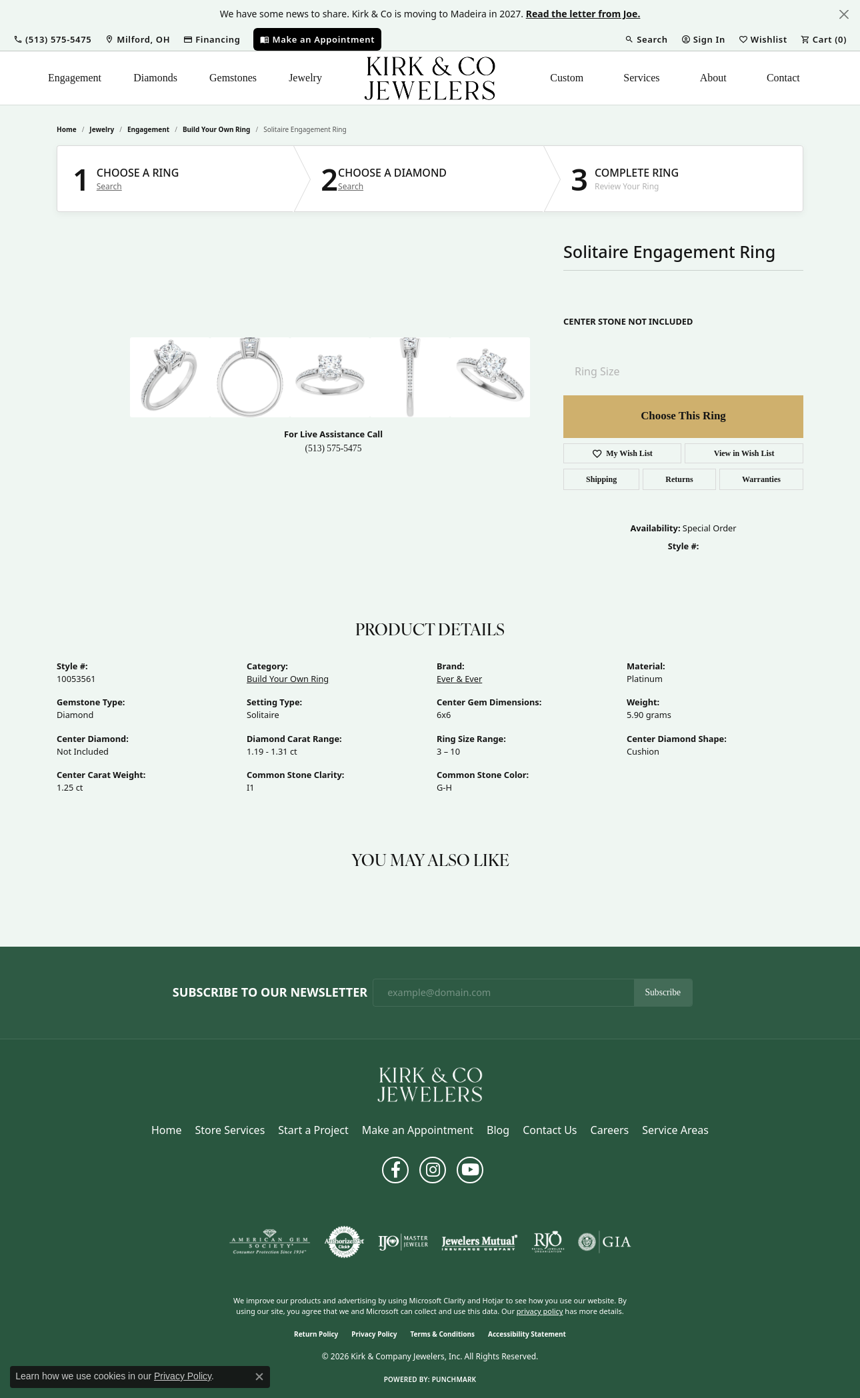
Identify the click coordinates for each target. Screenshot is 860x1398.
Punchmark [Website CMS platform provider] (454, 1379)
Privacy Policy (374, 1334)
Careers (610, 1130)
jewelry (101, 129)
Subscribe (663, 992)
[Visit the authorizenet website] (344, 1242)
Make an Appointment (417, 1130)
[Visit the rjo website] (548, 1242)
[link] (137, 39)
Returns (679, 479)
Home (67, 129)
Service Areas (675, 1130)
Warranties (761, 479)
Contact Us (550, 1130)
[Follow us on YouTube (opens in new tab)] (470, 1170)
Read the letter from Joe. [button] (583, 13)
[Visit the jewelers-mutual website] (479, 1242)
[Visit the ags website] (270, 1242)
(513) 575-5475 (333, 448)
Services (641, 77)
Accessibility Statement (527, 1334)
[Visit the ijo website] (403, 1242)
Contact (783, 77)
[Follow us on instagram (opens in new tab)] (432, 1170)
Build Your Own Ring (217, 129)
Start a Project (313, 1130)
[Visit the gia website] (604, 1242)
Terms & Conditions (442, 1334)
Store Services (230, 1130)
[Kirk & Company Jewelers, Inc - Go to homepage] (430, 1083)
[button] (52, 39)
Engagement (74, 77)
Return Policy (316, 1334)
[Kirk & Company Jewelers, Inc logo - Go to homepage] (430, 78)
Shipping (601, 479)
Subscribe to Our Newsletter (270, 992)
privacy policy (540, 1311)
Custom (566, 77)
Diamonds (155, 77)
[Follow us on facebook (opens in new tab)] (395, 1170)
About (713, 77)
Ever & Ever (459, 679)
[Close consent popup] (259, 1377)
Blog (498, 1130)
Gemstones (233, 77)
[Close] (843, 14)
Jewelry (305, 77)
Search (109, 186)
